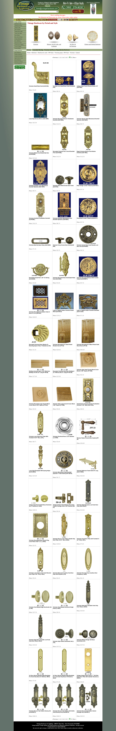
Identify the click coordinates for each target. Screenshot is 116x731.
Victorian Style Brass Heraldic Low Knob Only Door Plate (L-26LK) (39, 640)
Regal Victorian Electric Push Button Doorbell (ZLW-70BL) (86, 152)
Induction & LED (18, 42)
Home (28, 52)
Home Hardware (17, 59)
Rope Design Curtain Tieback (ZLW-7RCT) (87, 185)
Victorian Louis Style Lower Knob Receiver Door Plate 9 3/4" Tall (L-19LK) (40, 573)
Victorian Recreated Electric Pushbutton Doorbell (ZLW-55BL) (63, 119)
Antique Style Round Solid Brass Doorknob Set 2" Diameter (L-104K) (40, 505)
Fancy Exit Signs (18, 33)
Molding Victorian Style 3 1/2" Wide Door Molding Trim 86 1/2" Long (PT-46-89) (39, 372)
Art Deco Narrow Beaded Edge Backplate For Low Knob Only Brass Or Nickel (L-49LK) (63, 677)
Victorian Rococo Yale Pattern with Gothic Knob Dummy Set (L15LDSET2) (64, 711)
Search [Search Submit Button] (57, 12)
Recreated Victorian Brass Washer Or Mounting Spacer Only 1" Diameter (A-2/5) (40, 345)
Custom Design (17, 48)
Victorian (35, 43)
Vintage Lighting (17, 21)
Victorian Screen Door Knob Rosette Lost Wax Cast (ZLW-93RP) (87, 245)
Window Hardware (18, 54)
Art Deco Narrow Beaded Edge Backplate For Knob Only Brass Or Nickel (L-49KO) (39, 676)
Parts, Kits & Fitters (18, 37)
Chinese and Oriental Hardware (92, 43)
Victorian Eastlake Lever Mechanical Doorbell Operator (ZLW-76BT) (38, 186)
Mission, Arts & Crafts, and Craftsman (54, 44)
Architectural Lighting (18, 44)
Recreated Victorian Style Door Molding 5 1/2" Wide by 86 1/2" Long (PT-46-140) (63, 372)
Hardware (34, 52)
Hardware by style (42, 52)
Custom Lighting (17, 46)
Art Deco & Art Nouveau (72, 44)
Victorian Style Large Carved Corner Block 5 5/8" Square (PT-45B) (64, 404)
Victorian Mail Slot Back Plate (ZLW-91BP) (40, 245)
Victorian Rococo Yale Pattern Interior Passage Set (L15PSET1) (86, 711)
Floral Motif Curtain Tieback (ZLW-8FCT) (87, 218)
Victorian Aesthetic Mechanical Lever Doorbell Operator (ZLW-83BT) (62, 219)
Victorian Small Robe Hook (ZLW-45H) (39, 86)
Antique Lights (17, 27)
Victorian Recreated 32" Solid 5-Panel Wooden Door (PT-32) (62, 345)
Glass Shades (17, 35)
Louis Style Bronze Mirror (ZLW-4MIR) (38, 118)
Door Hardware (17, 52)
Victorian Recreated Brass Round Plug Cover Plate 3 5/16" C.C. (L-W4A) (39, 541)
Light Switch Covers (18, 57)
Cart (75, 12)
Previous (55, 57)
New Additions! (17, 40)
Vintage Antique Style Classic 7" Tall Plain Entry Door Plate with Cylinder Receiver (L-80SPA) (88, 677)
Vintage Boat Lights (18, 31)
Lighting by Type (17, 23)
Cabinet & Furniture (18, 56)
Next (74, 57)
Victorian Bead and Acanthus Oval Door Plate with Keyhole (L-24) (63, 573)
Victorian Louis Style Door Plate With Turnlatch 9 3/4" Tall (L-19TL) (38, 437)
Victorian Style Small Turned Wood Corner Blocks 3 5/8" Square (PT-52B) (88, 370)
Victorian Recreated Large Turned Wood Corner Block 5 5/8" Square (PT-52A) (39, 404)
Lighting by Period (18, 25)
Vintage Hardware (18, 50)
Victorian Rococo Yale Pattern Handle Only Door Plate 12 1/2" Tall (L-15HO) (64, 539)
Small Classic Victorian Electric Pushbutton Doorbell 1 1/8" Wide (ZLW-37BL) (88, 404)
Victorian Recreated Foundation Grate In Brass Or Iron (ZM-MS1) (39, 312)
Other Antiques (17, 29)
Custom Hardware (18, 63)
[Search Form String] (46, 12)
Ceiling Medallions (18, 38)
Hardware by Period (18, 61)
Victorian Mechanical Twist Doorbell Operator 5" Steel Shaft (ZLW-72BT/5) (62, 473)
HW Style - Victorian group (55, 52)
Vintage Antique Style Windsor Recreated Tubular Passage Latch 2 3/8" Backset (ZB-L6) (64, 506)
